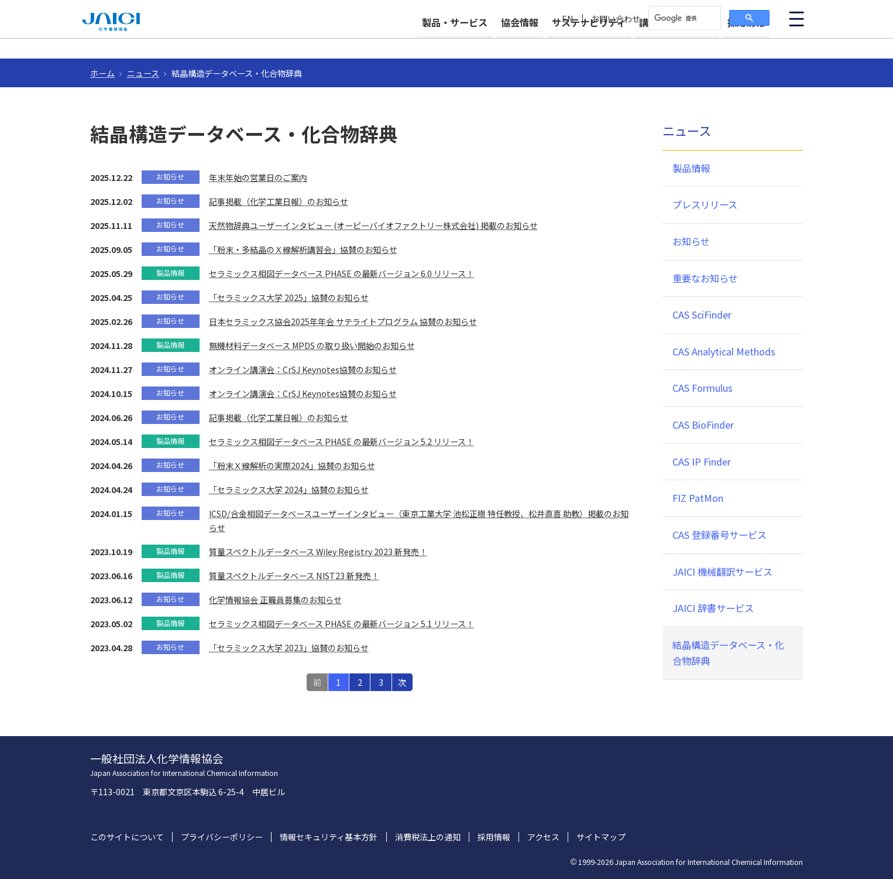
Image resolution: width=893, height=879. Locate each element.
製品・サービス (412, 42)
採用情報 (746, 42)
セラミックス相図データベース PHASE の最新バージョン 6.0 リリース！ (341, 273)
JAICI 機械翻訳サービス (722, 572)
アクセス (543, 837)
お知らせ (691, 241)
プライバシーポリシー (222, 837)
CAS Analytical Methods (723, 351)
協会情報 (488, 42)
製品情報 (691, 168)
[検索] (683, 18)
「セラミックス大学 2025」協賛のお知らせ (289, 297)
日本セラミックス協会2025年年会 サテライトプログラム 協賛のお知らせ (343, 321)
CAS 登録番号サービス (719, 535)
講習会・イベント (665, 42)
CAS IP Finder (701, 461)
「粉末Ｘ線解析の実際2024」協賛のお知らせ (292, 465)
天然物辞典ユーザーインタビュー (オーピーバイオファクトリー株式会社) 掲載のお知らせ (373, 225)
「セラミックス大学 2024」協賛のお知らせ (289, 489)
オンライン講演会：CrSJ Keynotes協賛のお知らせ (303, 369)
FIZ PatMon (697, 498)
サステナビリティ (567, 42)
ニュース (143, 73)
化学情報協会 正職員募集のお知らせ (275, 600)
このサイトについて (127, 837)
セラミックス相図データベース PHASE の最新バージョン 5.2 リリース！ (341, 441)
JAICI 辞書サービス (713, 608)
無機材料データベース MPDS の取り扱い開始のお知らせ (312, 345)
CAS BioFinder (703, 425)
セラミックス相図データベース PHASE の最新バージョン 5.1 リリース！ (341, 624)
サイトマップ (601, 837)
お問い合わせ (615, 19)
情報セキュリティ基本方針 (328, 837)
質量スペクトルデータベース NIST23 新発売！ (294, 576)
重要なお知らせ (705, 278)
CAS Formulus (702, 388)
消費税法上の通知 (428, 837)
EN (567, 19)
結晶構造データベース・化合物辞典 (728, 653)
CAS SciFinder (701, 314)
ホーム (102, 73)
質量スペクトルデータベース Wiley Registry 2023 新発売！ (318, 552)
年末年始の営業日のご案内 (258, 177)
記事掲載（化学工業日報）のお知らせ (278, 201)
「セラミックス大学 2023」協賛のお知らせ (289, 648)
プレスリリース (704, 204)
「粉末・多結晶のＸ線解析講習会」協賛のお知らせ (303, 249)
